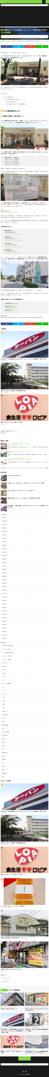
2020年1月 (4, 586)
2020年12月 (4, 552)
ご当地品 (4, 673)
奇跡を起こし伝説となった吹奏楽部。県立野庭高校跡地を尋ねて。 (14, 390)
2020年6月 (4, 569)
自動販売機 (37, 1027)
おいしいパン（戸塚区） (7, 656)
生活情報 (4, 759)
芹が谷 (3, 766)
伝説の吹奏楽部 (5, 392)
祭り (3, 763)
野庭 (33, 37)
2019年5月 (4, 614)
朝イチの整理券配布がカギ (8, 97)
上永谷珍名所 (4, 714)
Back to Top (24, 1058)
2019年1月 (4, 628)
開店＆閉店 (4, 360)
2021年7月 (4, 541)
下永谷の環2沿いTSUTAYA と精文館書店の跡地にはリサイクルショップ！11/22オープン (36, 1052)
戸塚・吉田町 (4, 735)
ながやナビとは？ (5, 981)
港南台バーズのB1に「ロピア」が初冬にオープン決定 (11, 422)
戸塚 (11, 1027)
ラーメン (4, 690)
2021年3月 (4, 545)
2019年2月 (4, 624)
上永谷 (3, 704)
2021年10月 (4, 531)
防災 (3, 776)
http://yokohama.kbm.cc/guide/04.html (12, 253)
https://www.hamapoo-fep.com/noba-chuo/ (13, 233)
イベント (4, 676)
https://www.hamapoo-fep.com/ (11, 305)
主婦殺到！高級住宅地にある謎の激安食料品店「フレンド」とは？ (14, 937)
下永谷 (3, 718)
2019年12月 (4, 590)
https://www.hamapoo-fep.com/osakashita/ (13, 246)
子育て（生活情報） (6, 731)
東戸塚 (3, 745)
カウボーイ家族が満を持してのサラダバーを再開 (18, 443)
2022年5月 (4, 528)
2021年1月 (4, 548)
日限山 (3, 738)
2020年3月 (4, 579)
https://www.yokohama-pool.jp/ (11, 308)
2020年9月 (4, 559)
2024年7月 (4, 517)
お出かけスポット (5, 662)
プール (4, 37)
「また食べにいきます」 (7, 649)
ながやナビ (28, 1074)
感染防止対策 (20, 37)
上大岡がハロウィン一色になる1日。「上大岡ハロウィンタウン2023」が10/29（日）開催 (26, 483)
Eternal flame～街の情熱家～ (8, 645)
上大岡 (3, 700)
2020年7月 (4, 566)
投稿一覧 (15, 431)
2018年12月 (4, 631)
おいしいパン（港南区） (7, 659)
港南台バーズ (16, 1049)
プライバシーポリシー (6, 978)
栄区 (3, 749)
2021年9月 (4, 534)
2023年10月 (4, 521)
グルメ (3, 680)
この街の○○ (4, 669)
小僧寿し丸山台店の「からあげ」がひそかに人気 (10, 969)
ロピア (9, 1049)
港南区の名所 (4, 752)
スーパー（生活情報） (6, 683)
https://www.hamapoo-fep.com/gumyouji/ (13, 240)
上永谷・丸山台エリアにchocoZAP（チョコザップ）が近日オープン (21, 490)
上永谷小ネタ (4, 711)
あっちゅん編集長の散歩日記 (8, 652)
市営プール (16, 37)
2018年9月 (4, 638)
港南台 (3, 756)
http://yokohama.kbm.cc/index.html (12, 311)
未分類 (3, 742)
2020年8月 (4, 562)
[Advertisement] (24, 17)
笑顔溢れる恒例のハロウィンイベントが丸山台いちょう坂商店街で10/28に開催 (24, 498)
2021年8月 (4, 538)
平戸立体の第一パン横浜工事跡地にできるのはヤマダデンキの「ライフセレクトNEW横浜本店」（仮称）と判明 (23, 359)
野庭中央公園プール (38, 37)
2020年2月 (4, 583)
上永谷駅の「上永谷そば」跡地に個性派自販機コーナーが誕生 (36, 1030)
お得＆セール (4, 666)
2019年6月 (4, 610)
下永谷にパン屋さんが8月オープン (15, 475)
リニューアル (4, 694)
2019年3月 (4, 621)
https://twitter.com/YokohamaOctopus (10, 212)
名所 (3, 728)
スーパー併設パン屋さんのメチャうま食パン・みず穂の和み (13, 906)
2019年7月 (4, 607)
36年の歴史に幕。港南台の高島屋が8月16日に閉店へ (19, 458)
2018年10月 (4, 635)
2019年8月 (4, 603)
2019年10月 (4, 597)
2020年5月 (4, 572)
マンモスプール (9, 37)
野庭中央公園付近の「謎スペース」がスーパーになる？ (20, 451)
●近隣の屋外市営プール (12, 102)
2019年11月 (4, 593)
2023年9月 (4, 524)
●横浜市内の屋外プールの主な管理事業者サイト (16, 104)
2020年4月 (4, 576)
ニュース (4, 687)
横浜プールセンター (27, 37)
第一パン (13, 1027)
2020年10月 (4, 555)
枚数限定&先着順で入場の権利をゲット (13, 99)
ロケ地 (3, 697)
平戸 (8, 1027)
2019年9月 (4, 600)
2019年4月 (4, 617)
